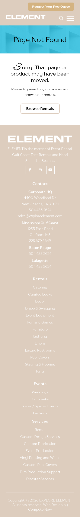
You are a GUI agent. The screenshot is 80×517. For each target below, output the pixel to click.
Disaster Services (40, 479)
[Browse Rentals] (40, 109)
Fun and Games (40, 322)
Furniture (40, 329)
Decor (40, 301)
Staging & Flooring (40, 364)
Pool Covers (40, 357)
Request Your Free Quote (51, 6)
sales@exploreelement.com (40, 216)
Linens (40, 343)
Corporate (40, 399)
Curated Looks (40, 294)
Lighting (40, 336)
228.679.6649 (40, 240)
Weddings (40, 392)
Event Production (40, 450)
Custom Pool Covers (40, 464)
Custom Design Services (40, 436)
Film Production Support (40, 472)
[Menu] (70, 18)
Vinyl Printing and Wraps (40, 457)
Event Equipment (40, 315)
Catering (40, 287)
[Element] (27, 17)
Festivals (40, 413)
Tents (40, 371)
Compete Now (40, 509)
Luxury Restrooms (40, 350)
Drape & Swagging (40, 308)
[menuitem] (70, 18)
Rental (40, 429)
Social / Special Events (40, 406)
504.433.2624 (40, 210)
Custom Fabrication (40, 443)
